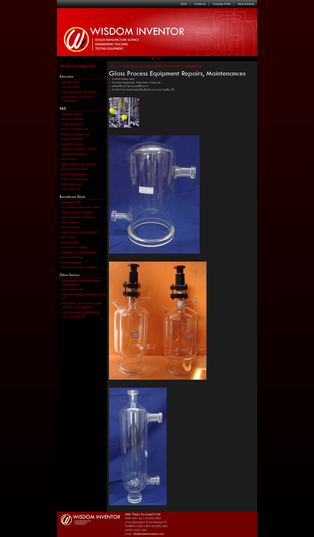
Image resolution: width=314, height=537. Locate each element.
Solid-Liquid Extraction (73, 154)
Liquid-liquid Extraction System (78, 149)
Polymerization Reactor (73, 169)
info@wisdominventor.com (148, 533)
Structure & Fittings (71, 257)
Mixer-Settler (67, 237)
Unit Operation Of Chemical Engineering (76, 98)
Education (66, 76)
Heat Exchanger (69, 227)
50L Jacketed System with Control (79, 207)
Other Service (69, 275)
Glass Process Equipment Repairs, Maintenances (80, 282)
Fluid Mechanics (69, 81)
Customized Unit (69, 189)
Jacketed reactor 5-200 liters (76, 212)
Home (183, 4)
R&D (62, 108)
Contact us (199, 4)
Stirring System (68, 222)
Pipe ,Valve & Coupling (73, 247)
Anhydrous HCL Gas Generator (78, 252)
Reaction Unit (67, 159)
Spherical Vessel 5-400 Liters (77, 217)
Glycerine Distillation (72, 118)
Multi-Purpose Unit (70, 184)
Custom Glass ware (71, 289)
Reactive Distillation (71, 139)
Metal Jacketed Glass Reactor (77, 164)
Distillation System (70, 113)
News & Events (245, 4)
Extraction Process (71, 144)
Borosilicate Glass (72, 197)
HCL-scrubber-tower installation (78, 267)
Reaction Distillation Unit (74, 134)
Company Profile (221, 4)
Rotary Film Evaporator (73, 179)
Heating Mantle (68, 242)
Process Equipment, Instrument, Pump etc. (82, 296)
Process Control (69, 86)
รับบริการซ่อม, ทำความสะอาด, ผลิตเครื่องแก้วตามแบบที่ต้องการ (80, 305)
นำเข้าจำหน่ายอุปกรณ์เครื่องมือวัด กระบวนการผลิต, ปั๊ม (79, 314)
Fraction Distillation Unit (73, 128)
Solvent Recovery (70, 262)
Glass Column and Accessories (78, 232)
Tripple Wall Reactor (71, 123)
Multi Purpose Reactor (73, 174)
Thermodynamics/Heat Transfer (78, 91)
